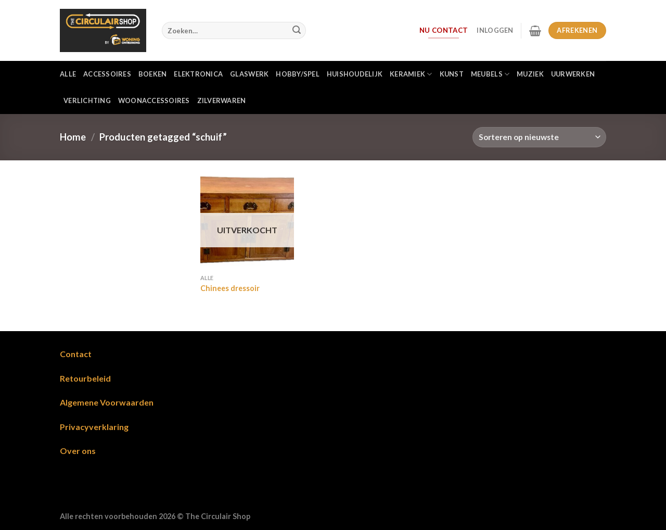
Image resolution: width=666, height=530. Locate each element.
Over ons (78, 451)
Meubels (490, 74)
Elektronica (198, 74)
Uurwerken (573, 74)
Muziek (530, 74)
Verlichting (87, 100)
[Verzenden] (296, 31)
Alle (68, 74)
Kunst (452, 74)
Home (73, 137)
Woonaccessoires (154, 100)
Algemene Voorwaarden (106, 402)
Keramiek (411, 74)
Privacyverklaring (94, 427)
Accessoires (107, 74)
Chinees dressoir (230, 288)
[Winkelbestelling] (539, 137)
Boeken (152, 74)
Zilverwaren (221, 100)
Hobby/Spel (297, 74)
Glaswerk (249, 74)
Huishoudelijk (354, 74)
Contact (76, 354)
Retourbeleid (85, 378)
